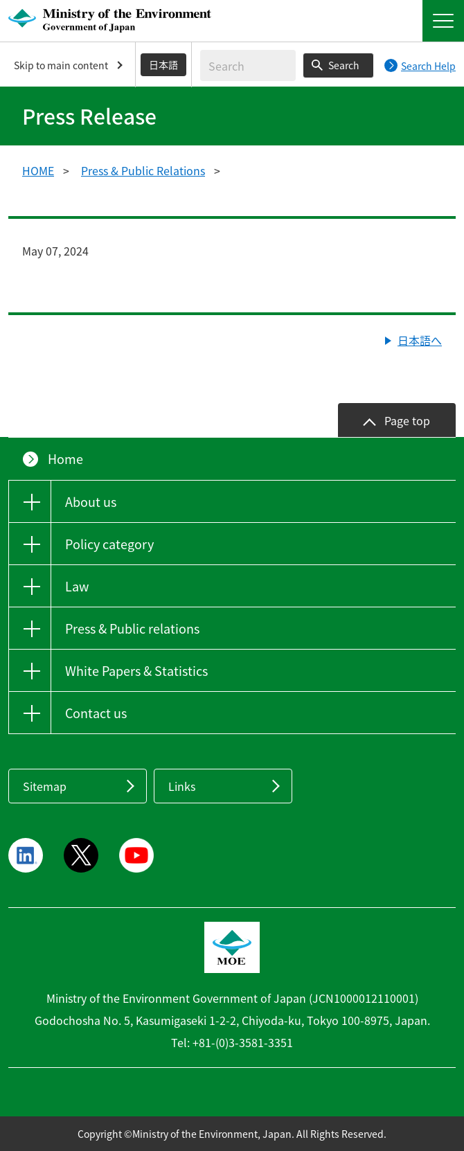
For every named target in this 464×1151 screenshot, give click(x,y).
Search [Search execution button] (343, 65)
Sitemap (44, 786)
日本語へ (420, 340)
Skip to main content (61, 65)
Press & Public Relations (143, 170)
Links (181, 786)
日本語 (163, 64)
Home (65, 458)
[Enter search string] (248, 65)
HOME (38, 170)
